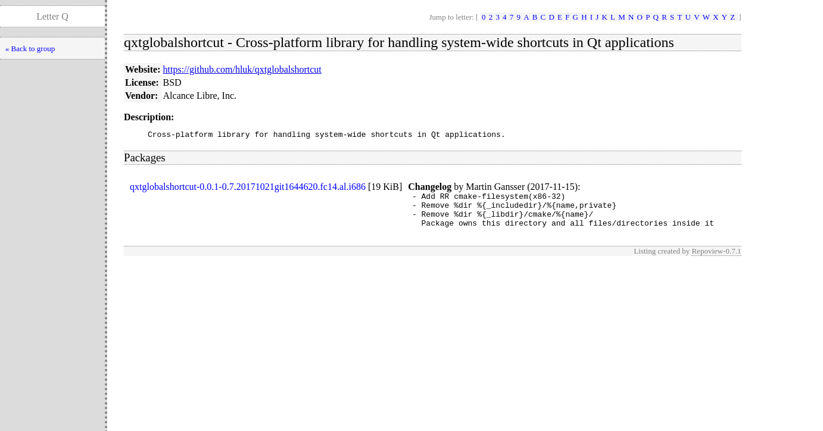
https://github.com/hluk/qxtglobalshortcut (242, 69)
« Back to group (30, 48)
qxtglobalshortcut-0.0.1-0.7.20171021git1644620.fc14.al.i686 (248, 188)
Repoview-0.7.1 (716, 259)
